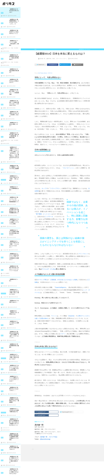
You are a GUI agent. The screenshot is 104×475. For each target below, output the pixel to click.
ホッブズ (44, 188)
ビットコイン (47, 214)
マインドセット (83, 253)
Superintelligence (60, 287)
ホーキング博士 (42, 279)
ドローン (63, 334)
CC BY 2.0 (50, 73)
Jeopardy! (71, 316)
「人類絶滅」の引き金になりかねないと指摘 (63, 279)
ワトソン (54, 316)
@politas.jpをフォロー (66, 412)
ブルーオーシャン (68, 168)
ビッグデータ (48, 216)
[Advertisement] (64, 453)
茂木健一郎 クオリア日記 (48, 437)
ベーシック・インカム (49, 269)
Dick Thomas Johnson (42, 73)
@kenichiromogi (45, 439)
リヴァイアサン (55, 188)
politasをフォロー (42, 415)
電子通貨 (39, 214)
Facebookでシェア (42, 412)
